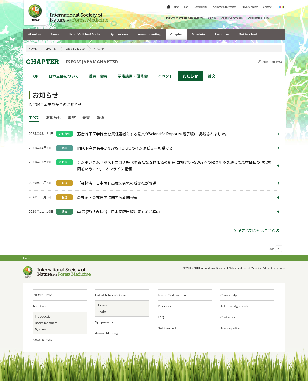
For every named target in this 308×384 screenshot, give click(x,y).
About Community (232, 17)
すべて (34, 117)
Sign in (212, 17)
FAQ (161, 317)
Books (101, 312)
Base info (198, 34)
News (55, 34)
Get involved (248, 34)
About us (34, 34)
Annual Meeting (106, 333)
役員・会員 (98, 76)
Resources (222, 34)
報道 (100, 117)
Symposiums (119, 34)
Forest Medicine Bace (173, 295)
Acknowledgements (224, 6)
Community (200, 6)
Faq (186, 6)
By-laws (40, 329)
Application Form (258, 17)
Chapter (176, 34)
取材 (72, 117)
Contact (267, 6)
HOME (33, 48)
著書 (86, 117)
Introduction (43, 316)
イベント (165, 76)
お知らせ (190, 76)
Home (175, 6)
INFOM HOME (43, 295)
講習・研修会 (133, 76)
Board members (46, 323)
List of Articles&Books (84, 34)
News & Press (42, 340)
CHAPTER (51, 48)
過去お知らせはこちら (258, 230)
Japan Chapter (75, 48)
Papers (102, 305)
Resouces (164, 306)
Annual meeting (149, 34)
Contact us (228, 317)
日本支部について (64, 76)
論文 (211, 76)
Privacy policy (249, 6)
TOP (35, 76)
